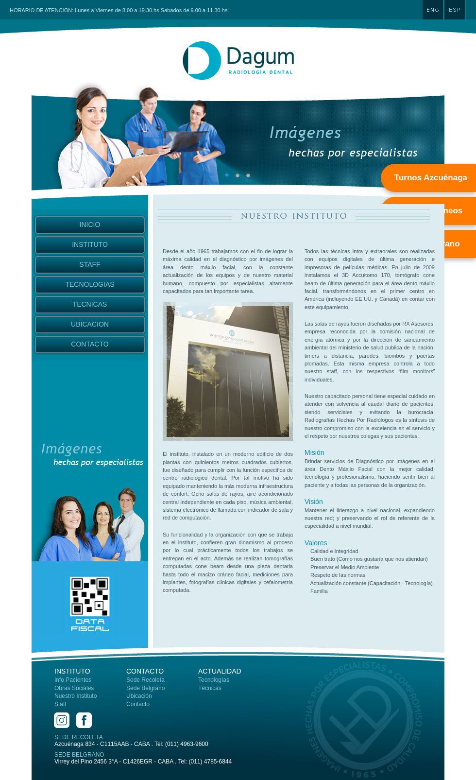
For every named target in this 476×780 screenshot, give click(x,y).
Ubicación (139, 696)
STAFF (89, 264)
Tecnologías (213, 679)
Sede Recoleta (145, 679)
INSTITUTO (90, 244)
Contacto (138, 704)
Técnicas (209, 688)
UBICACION (90, 324)
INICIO (90, 224)
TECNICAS (90, 304)
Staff (60, 704)
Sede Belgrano (145, 688)
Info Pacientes (72, 679)
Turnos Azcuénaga (430, 177)
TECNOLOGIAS (89, 284)
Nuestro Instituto (75, 696)
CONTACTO (89, 344)
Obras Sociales (74, 688)
